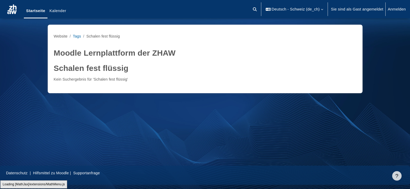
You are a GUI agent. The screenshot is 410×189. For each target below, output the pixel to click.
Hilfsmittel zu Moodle (65, 173)
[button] (255, 9)
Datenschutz (30, 173)
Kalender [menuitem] (58, 10)
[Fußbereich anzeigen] (397, 176)
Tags (77, 36)
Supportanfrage (102, 173)
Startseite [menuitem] (35, 10)
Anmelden (397, 9)
